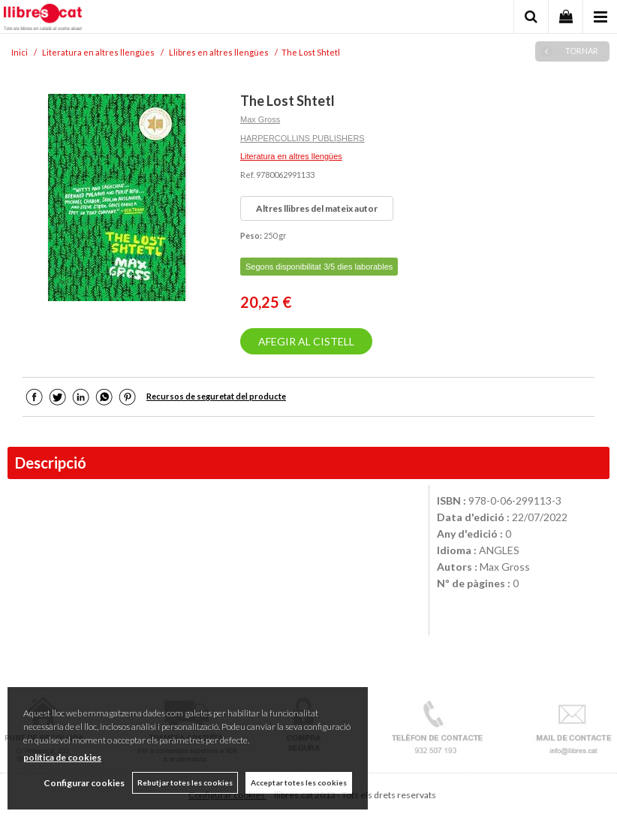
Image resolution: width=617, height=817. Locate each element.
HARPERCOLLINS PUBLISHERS (302, 138)
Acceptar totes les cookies (299, 782)
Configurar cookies (84, 782)
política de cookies (62, 757)
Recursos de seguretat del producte (216, 396)
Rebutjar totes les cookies (185, 782)
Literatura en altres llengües (291, 156)
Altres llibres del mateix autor (317, 208)
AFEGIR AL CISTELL (306, 341)
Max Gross (260, 119)
